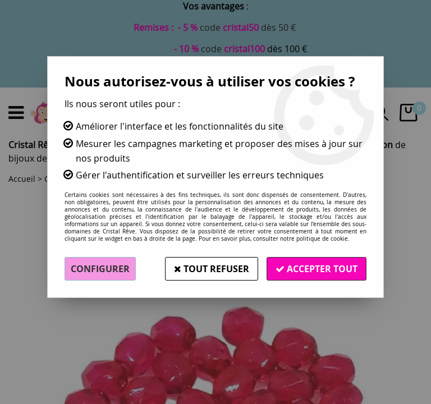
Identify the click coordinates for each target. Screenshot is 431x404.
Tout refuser (211, 269)
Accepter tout (316, 269)
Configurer (100, 269)
